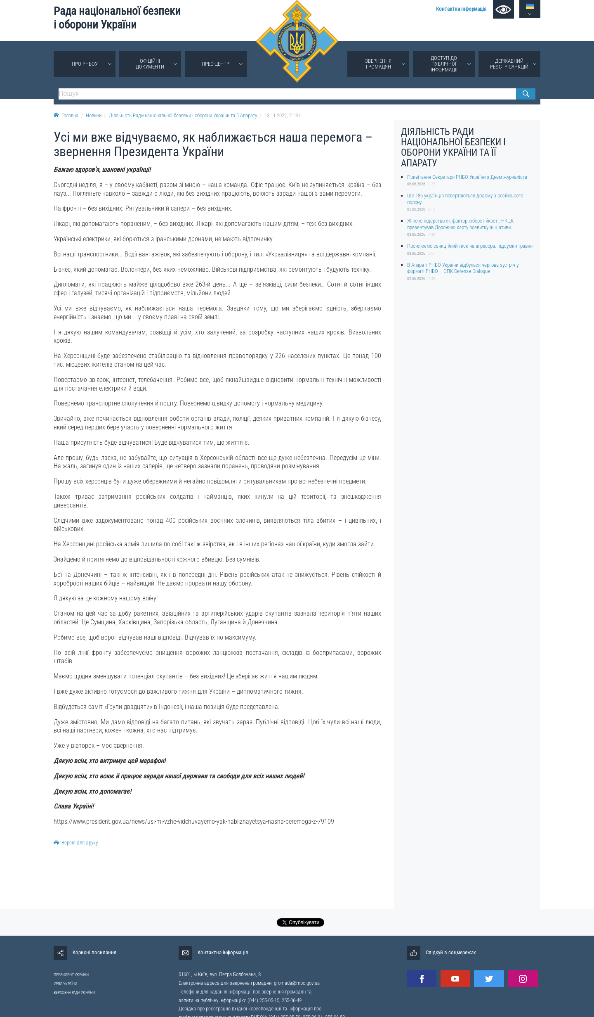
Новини (93, 115)
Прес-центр (215, 64)
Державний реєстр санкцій (509, 64)
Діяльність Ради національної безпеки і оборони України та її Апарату (183, 115)
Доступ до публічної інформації (444, 64)
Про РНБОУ (85, 64)
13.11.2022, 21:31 (282, 115)
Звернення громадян (378, 64)
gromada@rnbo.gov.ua (297, 983)
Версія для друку (76, 842)
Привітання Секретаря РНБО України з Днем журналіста (467, 177)
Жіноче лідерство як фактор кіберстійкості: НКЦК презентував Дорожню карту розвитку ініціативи (460, 224)
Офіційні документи (150, 64)
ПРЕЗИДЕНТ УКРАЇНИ (71, 974)
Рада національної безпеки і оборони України (117, 18)
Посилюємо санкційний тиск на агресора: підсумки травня (470, 246)
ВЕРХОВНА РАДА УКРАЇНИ (74, 992)
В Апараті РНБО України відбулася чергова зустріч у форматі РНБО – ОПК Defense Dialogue (463, 268)
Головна (66, 115)
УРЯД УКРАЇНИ (65, 983)
